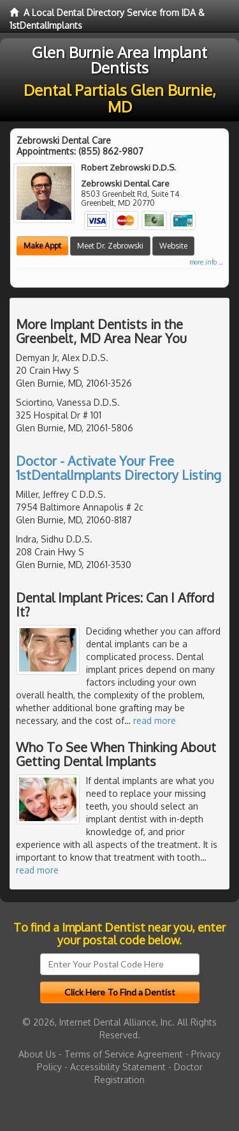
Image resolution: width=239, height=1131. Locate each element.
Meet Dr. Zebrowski (110, 245)
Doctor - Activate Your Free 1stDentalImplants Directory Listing (118, 467)
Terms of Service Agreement (123, 1054)
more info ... (205, 262)
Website (173, 245)
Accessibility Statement (118, 1066)
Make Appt (42, 245)
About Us (37, 1054)
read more (154, 720)
